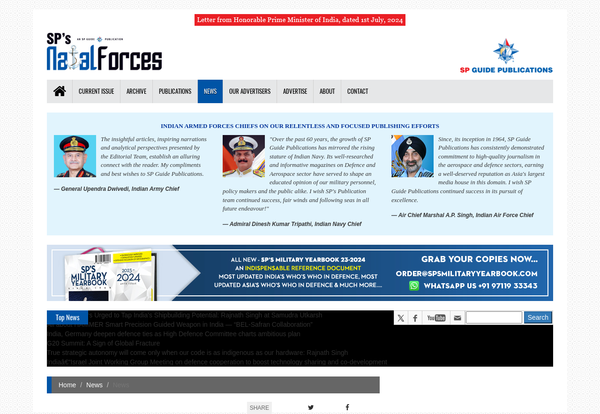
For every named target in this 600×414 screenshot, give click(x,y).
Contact (357, 91)
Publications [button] (175, 91)
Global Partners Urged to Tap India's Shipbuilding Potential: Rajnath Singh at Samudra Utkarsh (184, 315)
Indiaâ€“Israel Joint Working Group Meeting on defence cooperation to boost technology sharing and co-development (217, 362)
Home (67, 385)
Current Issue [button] (96, 91)
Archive (136, 91)
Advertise (295, 91)
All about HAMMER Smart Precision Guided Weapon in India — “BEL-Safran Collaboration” (180, 324)
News (210, 91)
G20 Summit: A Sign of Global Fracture (103, 343)
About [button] (327, 91)
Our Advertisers (249, 91)
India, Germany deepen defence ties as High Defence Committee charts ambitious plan (173, 334)
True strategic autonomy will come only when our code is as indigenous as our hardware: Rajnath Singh (197, 352)
